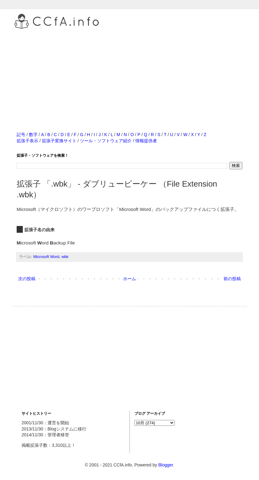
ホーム (129, 278)
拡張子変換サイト (59, 140)
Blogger (165, 464)
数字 (33, 134)
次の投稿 (26, 278)
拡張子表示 (27, 140)
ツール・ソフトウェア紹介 (106, 140)
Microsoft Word (46, 257)
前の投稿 (232, 278)
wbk (64, 257)
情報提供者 (146, 140)
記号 (21, 134)
